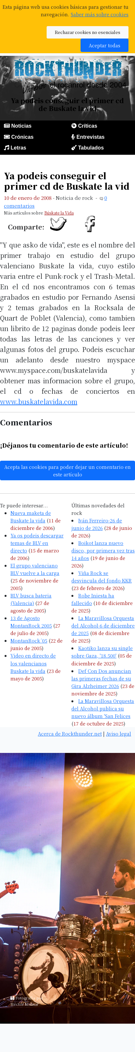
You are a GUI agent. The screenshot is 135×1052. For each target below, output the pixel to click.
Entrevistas (90, 137)
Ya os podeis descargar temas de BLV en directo (37, 543)
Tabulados (91, 148)
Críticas (87, 126)
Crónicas (22, 137)
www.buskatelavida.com (38, 401)
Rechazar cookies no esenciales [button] (87, 32)
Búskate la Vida (59, 212)
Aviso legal (118, 733)
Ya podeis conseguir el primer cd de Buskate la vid (66, 180)
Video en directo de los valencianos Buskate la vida (33, 663)
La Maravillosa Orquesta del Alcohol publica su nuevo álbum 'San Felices (102, 708)
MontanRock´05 (28, 640)
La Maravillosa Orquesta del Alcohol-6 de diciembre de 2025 (103, 625)
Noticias (21, 126)
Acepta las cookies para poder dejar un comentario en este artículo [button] (67, 470)
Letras (18, 148)
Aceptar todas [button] (104, 45)
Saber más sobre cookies (99, 14)
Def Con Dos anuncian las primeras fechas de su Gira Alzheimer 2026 (101, 678)
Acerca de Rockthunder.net (70, 733)
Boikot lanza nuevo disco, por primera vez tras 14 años (103, 550)
